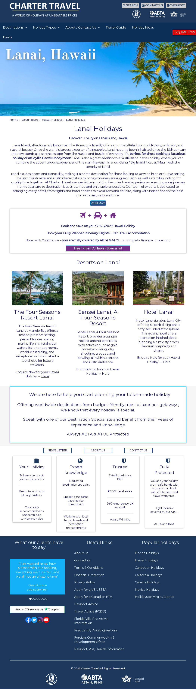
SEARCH (130, 5)
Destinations (30, 119)
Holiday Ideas (143, 27)
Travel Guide (116, 27)
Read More (98, 203)
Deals (7, 37)
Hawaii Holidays (52, 119)
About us (81, 553)
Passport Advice (86, 604)
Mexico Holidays (147, 589)
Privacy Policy (84, 582)
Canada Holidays (147, 582)
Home (14, 119)
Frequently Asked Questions (95, 630)
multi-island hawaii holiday (140, 158)
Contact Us (138, 450)
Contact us (82, 560)
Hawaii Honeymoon (56, 158)
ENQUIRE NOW (184, 32)
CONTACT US (152, 5)
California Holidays (148, 575)
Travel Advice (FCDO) (90, 611)
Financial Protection (89, 575)
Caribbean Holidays (149, 567)
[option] (37, 577)
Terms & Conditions (88, 567)
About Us (98, 450)
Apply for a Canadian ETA (93, 597)
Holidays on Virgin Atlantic (154, 597)
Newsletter (57, 450)
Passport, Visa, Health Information (99, 649)
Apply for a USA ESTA (90, 589)
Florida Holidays (147, 553)
